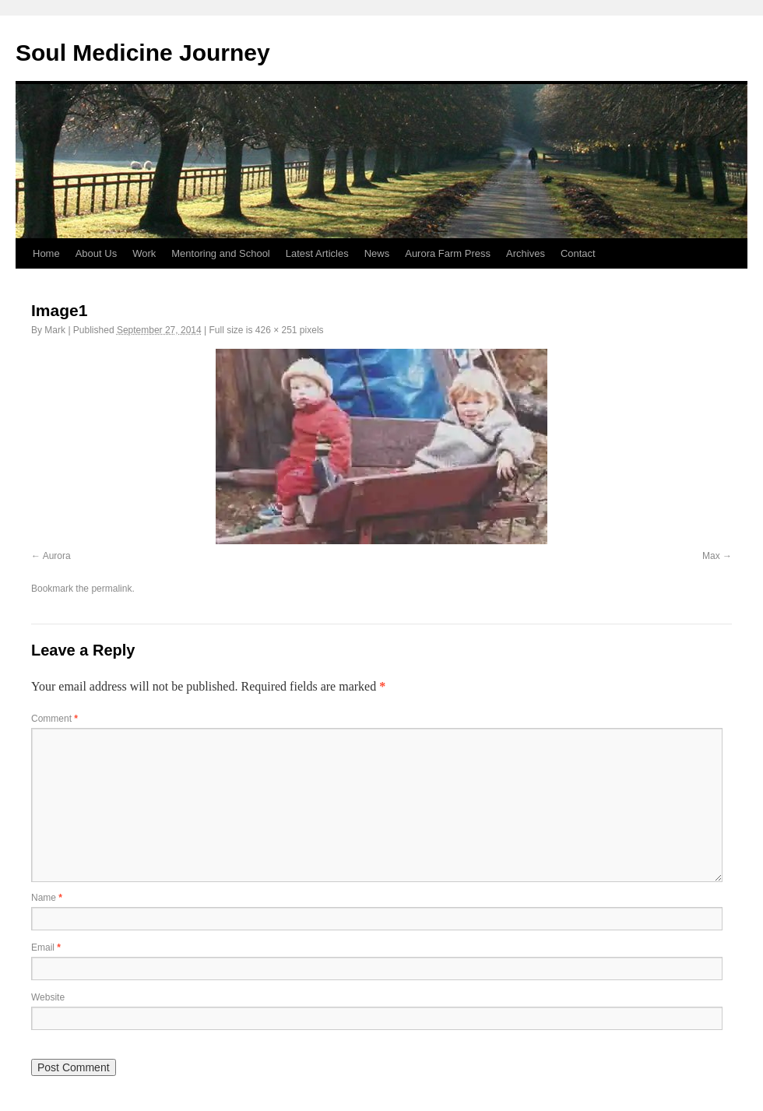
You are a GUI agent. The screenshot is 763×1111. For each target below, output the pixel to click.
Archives (525, 253)
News (377, 253)
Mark (54, 330)
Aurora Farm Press (447, 253)
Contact (578, 253)
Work (144, 253)
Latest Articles (317, 253)
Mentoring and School (220, 253)
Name (46, 897)
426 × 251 (276, 330)
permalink (111, 588)
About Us (96, 253)
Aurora (57, 555)
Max (711, 555)
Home (46, 253)
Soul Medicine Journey (143, 52)
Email (46, 947)
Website (48, 997)
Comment (54, 718)
